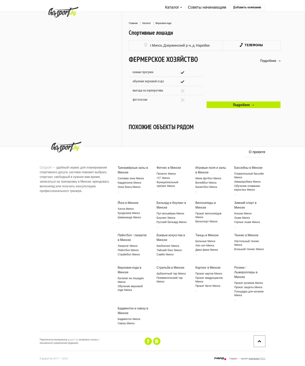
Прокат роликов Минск (248, 283)
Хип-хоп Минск (204, 245)
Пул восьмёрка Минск (170, 213)
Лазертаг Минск (128, 246)
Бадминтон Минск (129, 319)
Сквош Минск (126, 323)
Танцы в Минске (206, 235)
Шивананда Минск (129, 217)
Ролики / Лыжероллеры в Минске (246, 272)
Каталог (173, 7)
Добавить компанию (247, 7)
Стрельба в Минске (170, 267)
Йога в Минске (128, 203)
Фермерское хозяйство (163, 59)
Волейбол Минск (205, 182)
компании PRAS (257, 358)
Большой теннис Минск (249, 249)
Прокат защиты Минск (248, 287)
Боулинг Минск (166, 217)
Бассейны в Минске (248, 167)
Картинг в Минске (207, 267)
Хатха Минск (126, 209)
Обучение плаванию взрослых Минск (247, 187)
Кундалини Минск (129, 213)
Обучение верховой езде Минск (130, 288)
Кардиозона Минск (129, 182)
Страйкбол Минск (129, 254)
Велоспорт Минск (206, 221)
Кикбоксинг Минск (168, 246)
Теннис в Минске (246, 235)
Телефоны (251, 45)
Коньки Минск (243, 213)
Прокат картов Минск (208, 273)
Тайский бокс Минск (169, 250)
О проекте (257, 151)
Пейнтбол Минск (128, 250)
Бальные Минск (205, 241)
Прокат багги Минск (207, 286)
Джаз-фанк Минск (206, 249)
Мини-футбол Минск (208, 178)
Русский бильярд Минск (172, 222)
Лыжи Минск (242, 217)
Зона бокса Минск (129, 187)
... (118, 191)
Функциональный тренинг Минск (167, 184)
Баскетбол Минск (206, 187)
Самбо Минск (165, 254)
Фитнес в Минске (169, 167)
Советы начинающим (207, 7)
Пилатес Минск (166, 173)
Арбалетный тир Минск (171, 273)
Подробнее (270, 61)
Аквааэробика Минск (247, 181)
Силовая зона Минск (131, 178)
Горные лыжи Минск (247, 222)
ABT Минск (163, 178)
